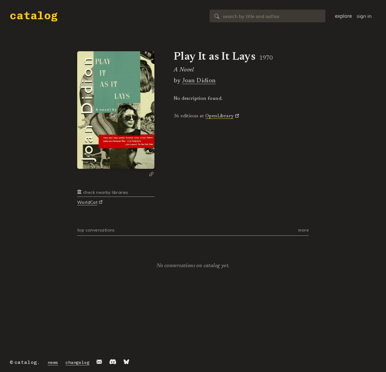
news (53, 362)
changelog (77, 362)
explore (343, 16)
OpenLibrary (219, 116)
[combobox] (267, 16)
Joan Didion (198, 81)
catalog (34, 15)
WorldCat (87, 202)
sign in (364, 16)
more (303, 230)
